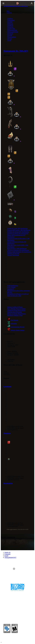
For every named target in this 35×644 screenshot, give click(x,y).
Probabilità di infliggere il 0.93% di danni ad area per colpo (18, 294)
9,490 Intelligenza (12, 285)
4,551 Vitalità (11, 287)
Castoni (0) (10, 289)
